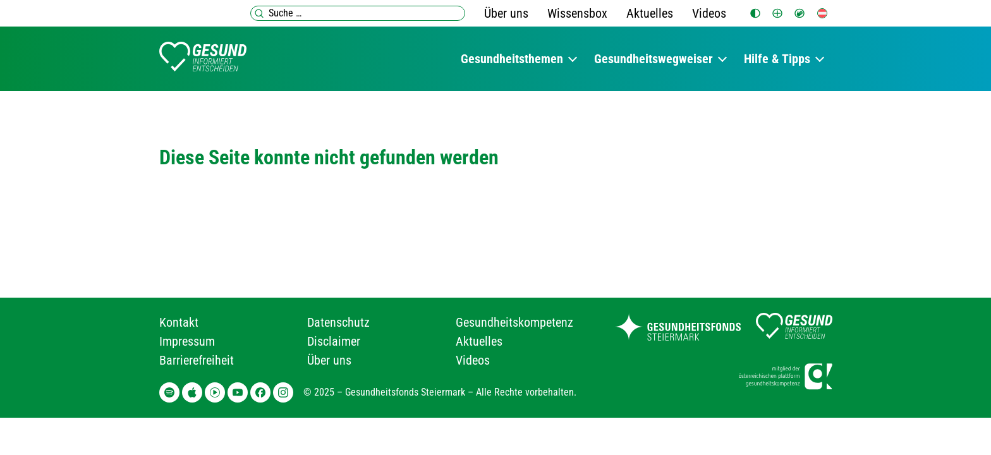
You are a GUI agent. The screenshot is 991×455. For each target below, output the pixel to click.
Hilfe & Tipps (777, 58)
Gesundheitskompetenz (514, 322)
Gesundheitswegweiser (653, 58)
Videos (709, 13)
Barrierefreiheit (196, 360)
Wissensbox (577, 13)
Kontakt (178, 322)
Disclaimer (333, 341)
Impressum (187, 341)
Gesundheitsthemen (512, 58)
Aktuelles (649, 13)
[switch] (755, 13)
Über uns (506, 13)
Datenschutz (338, 322)
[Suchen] (259, 13)
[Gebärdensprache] (799, 13)
